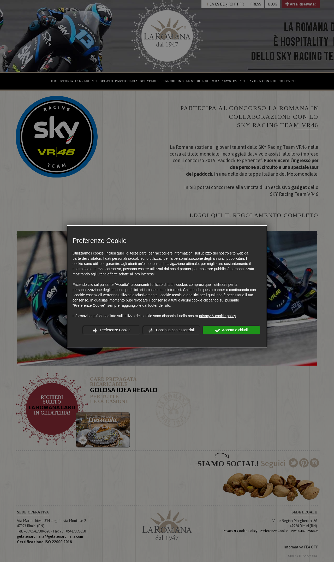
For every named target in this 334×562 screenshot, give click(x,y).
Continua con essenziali (171, 330)
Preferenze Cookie (111, 330)
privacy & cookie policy (217, 316)
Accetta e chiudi (231, 330)
